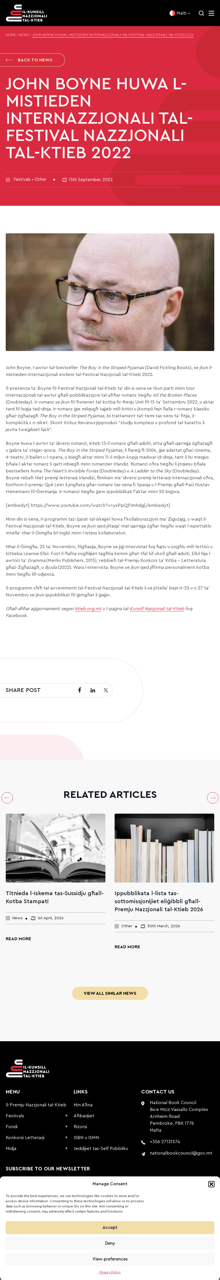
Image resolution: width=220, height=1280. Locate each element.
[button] (211, 1184)
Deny (110, 1243)
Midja (11, 1149)
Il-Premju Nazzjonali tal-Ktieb (36, 1105)
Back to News (29, 60)
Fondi (11, 1127)
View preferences (110, 1259)
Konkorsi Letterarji (25, 1138)
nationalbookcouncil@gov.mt (181, 1153)
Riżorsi (80, 1127)
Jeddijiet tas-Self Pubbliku (101, 1149)
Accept (110, 1227)
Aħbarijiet (84, 1116)
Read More (18, 939)
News (24, 35)
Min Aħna (83, 1105)
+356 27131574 (165, 1142)
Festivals (15, 1116)
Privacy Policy (110, 1272)
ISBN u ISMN (86, 1138)
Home (11, 35)
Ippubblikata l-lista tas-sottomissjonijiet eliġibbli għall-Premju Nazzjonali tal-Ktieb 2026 (159, 902)
